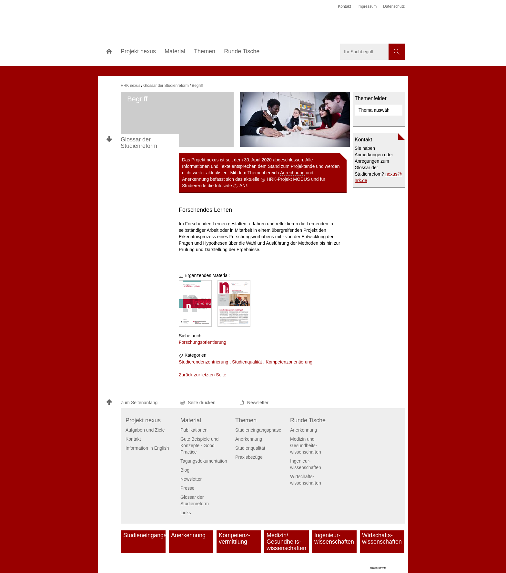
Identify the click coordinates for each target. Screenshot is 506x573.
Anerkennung (195, 179)
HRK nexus (130, 85)
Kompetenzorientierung (289, 361)
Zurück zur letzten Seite (202, 374)
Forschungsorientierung (202, 342)
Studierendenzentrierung (203, 361)
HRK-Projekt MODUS (288, 179)
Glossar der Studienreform (139, 142)
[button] (140, 402)
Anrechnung (292, 172)
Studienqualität (247, 361)
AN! (243, 185)
